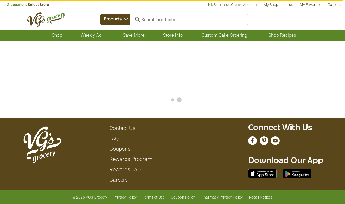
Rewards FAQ (125, 169)
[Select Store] (39, 4)
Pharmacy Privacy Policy (222, 197)
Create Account (244, 4)
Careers (334, 4)
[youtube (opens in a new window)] (275, 142)
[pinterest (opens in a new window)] (264, 142)
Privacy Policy (125, 197)
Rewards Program (130, 159)
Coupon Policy (183, 197)
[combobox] (115, 19)
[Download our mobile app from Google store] (297, 173)
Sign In (219, 4)
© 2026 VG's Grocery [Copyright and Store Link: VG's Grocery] (89, 197)
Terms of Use (154, 197)
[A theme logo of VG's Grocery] (46, 19)
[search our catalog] (136, 19)
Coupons (119, 149)
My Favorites (311, 4)
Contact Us (122, 128)
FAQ (114, 138)
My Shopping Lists (279, 4)
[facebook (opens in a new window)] (252, 142)
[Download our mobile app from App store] (262, 173)
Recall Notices (261, 197)
